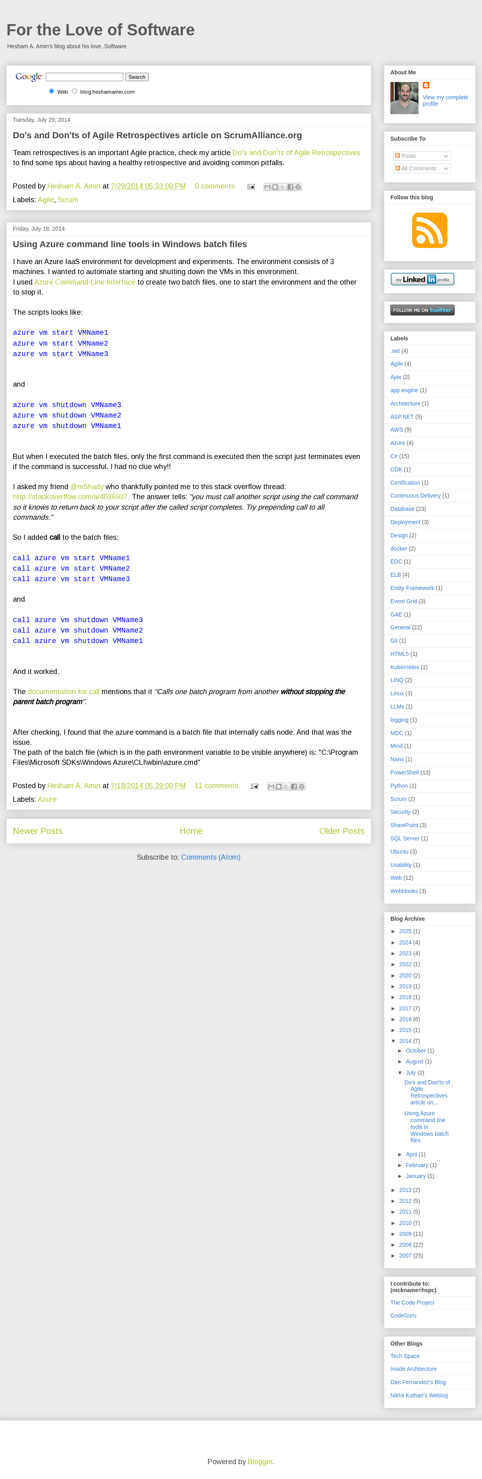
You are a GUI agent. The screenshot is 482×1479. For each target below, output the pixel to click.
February (418, 1165)
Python (399, 786)
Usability (401, 865)
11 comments (216, 786)
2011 (406, 1212)
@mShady (88, 487)
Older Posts (342, 831)
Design (399, 535)
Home (191, 831)
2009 (406, 1234)
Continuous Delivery (415, 495)
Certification (405, 482)
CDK (396, 469)
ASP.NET (402, 417)
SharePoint (404, 825)
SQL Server (405, 838)
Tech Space (405, 1356)
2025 (406, 931)
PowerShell (404, 772)
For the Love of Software (100, 30)
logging (399, 720)
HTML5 (399, 654)
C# (394, 456)
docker (398, 548)
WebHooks (404, 891)
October (416, 1050)
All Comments (415, 168)
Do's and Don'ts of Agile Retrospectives (296, 153)
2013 (406, 1190)
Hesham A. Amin (74, 186)
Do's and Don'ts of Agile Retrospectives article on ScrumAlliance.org (157, 135)
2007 (406, 1255)
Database (402, 509)
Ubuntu (399, 851)
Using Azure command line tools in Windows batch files (130, 244)
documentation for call (64, 692)
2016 (406, 1019)
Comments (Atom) (211, 857)
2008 (406, 1244)
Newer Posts (38, 831)
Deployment (405, 522)
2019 (406, 986)
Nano (397, 759)
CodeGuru (403, 1315)
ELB (395, 575)
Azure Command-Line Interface (84, 282)
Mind (396, 746)
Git (394, 640)
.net (395, 351)
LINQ (397, 680)
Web (396, 878)
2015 (406, 1030)
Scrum (68, 200)
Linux (397, 693)
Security (400, 812)
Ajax (395, 377)
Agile (46, 200)
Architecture (405, 403)
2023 (406, 953)
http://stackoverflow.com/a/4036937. (72, 497)
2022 (406, 964)
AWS (396, 429)
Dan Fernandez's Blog (418, 1382)
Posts (405, 156)
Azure (47, 799)
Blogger (260, 1462)
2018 (406, 997)
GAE (396, 614)
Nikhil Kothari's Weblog (419, 1395)
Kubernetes (404, 667)
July (411, 1072)
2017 (406, 1008)
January (416, 1176)
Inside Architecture (413, 1369)
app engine (404, 390)
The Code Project (412, 1302)
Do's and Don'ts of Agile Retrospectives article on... (427, 1092)
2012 (406, 1201)
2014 (406, 1041)
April (412, 1154)
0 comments (215, 186)
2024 (406, 942)
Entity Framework (412, 588)
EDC (396, 561)
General (400, 627)
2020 (406, 975)
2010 (406, 1223)
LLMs (397, 706)
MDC (396, 733)
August (415, 1061)
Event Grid (403, 601)
